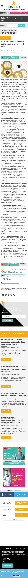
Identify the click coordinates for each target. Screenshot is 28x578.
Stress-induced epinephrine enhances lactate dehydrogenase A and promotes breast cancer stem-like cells (13, 274)
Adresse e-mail (6, 314)
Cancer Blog (8, 279)
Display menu (2, 5)
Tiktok (11, 32)
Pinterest (8, 32)
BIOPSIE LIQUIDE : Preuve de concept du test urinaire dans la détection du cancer (14, 342)
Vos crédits (21, 509)
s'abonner (7, 565)
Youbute (14, 32)
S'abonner (7, 320)
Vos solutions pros (21, 515)
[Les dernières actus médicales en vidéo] (14, 538)
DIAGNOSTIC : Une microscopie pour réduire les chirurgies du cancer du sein (12, 420)
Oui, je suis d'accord (6, 576)
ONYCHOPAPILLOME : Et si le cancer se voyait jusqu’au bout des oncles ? (13, 369)
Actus (7, 17)
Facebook (3, 32)
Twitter (5, 32)
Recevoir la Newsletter (14, 491)
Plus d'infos (15, 572)
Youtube (14, 294)
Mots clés (2, 25)
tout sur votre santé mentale (21, 503)
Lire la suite (6, 359)
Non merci (16, 575)
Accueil (2, 17)
